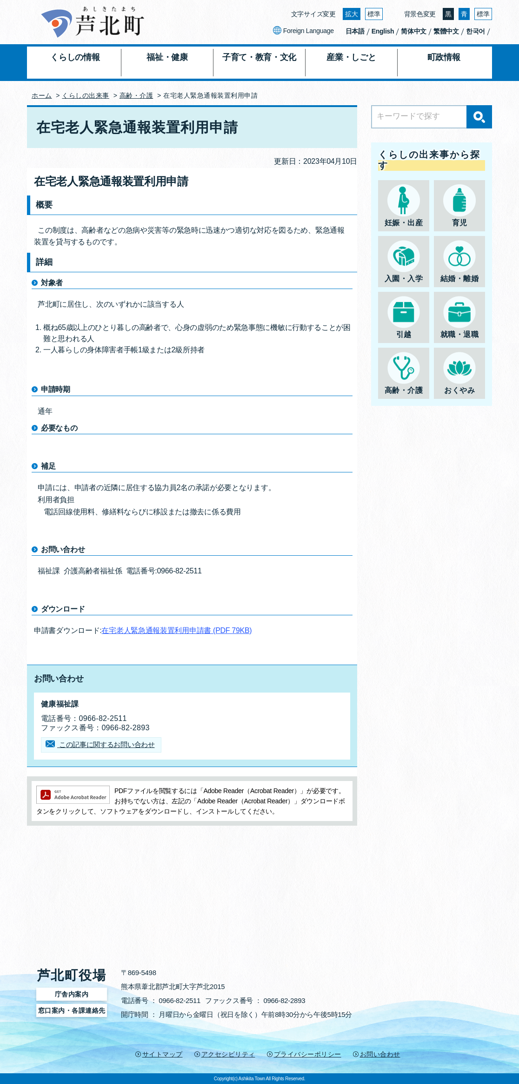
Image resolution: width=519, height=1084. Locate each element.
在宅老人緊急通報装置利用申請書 (176, 630)
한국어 (475, 31)
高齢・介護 (136, 95)
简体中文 (413, 31)
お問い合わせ (380, 1054)
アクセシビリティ (228, 1054)
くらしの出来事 (85, 95)
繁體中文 (446, 31)
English (383, 31)
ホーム (42, 95)
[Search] (431, 116)
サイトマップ (162, 1054)
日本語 (355, 31)
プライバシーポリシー (307, 1054)
